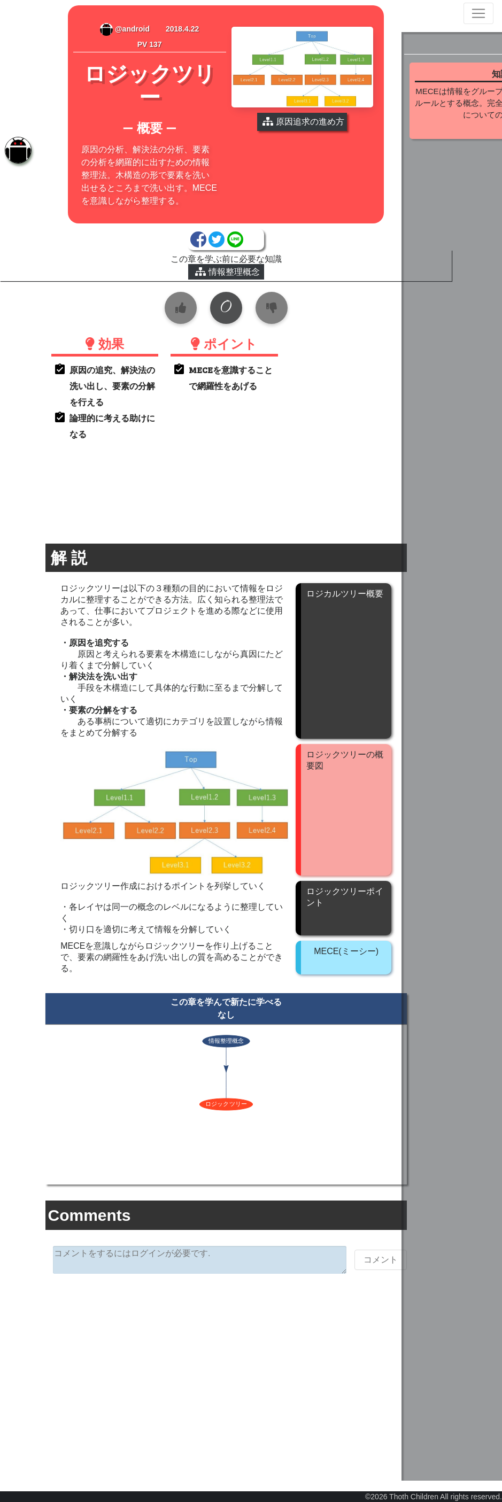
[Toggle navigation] (478, 13)
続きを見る (450, 166)
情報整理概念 (202, 284)
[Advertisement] (201, 1374)
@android (109, 29)
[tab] (16, 152)
